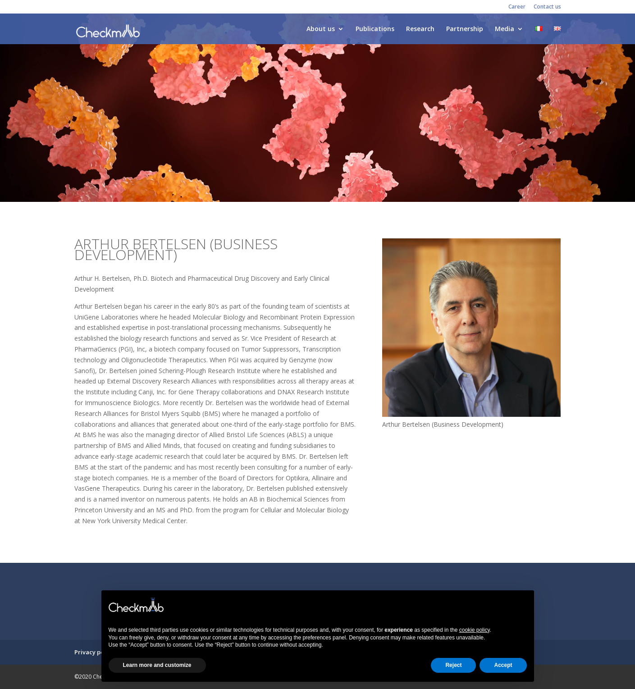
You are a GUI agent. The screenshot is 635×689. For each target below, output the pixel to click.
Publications (375, 29)
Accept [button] (503, 665)
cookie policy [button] (474, 630)
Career (516, 7)
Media (504, 29)
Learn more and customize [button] (157, 665)
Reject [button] (453, 665)
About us (320, 29)
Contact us (547, 7)
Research (420, 29)
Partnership (464, 29)
